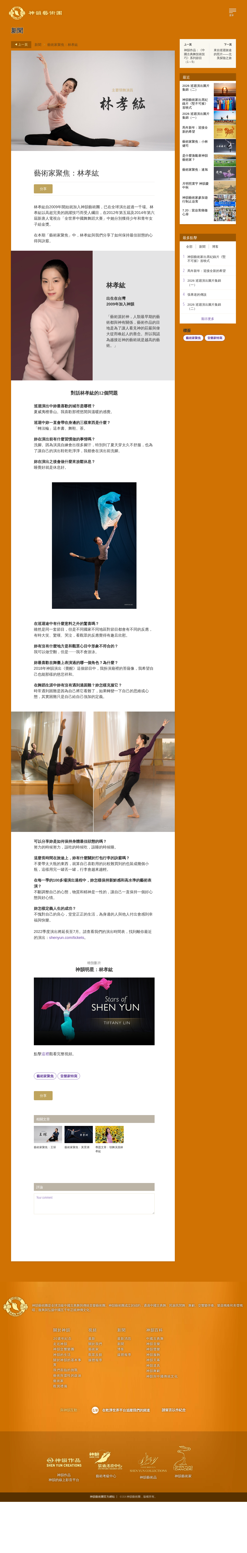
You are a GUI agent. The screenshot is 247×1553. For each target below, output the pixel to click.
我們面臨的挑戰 (65, 1421)
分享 (43, 188)
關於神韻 (61, 1381)
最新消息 (124, 1389)
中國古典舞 (155, 1389)
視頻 (92, 1381)
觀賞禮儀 (60, 1437)
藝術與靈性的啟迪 (67, 1426)
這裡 (47, 1103)
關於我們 (95, 1395)
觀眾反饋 (95, 1406)
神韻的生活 (62, 1406)
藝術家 (58, 1432)
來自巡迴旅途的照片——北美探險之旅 (223, 53)
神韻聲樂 (153, 1400)
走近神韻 (60, 1395)
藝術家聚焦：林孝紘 (62, 44)
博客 (215, 246)
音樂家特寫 (68, 1127)
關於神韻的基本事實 (67, 1413)
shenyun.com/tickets (89, 984)
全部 (189, 246)
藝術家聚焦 (45, 1127)
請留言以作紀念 (174, 1461)
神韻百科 (154, 1381)
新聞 (37, 44)
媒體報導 (95, 1411)
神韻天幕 (153, 1411)
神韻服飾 (153, 1406)
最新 (91, 1389)
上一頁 (20, 44)
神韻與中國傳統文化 (162, 1427)
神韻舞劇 (153, 1422)
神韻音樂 (153, 1395)
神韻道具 (153, 1416)
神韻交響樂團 (63, 1400)
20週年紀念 (62, 1389)
